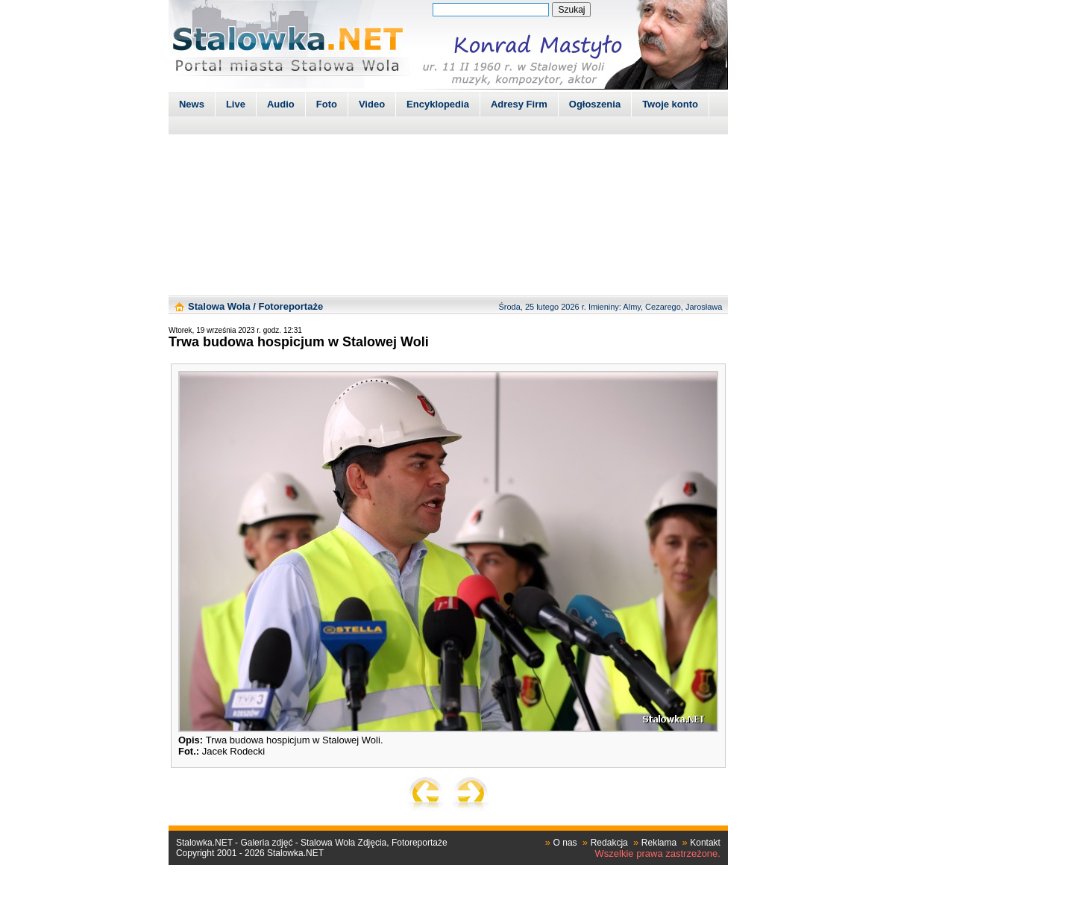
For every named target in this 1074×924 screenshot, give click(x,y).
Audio (281, 104)
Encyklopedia (437, 104)
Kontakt (705, 842)
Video (372, 104)
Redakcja (609, 842)
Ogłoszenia (595, 104)
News (191, 104)
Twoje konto (670, 104)
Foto (326, 104)
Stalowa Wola (219, 306)
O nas (565, 842)
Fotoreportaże (290, 306)
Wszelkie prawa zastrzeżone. (657, 853)
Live (235, 104)
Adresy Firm (519, 104)
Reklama (658, 842)
